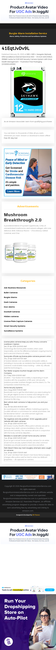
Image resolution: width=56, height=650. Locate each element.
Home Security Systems (13, 388)
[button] (28, 44)
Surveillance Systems (13, 331)
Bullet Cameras (11, 292)
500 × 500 (31, 54)
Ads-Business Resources (15, 288)
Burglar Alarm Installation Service (28, 33)
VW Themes (36, 515)
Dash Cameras (10, 302)
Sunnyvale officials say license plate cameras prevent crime (27, 356)
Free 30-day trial (10, 138)
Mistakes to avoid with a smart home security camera (25, 436)
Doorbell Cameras (12, 312)
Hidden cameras (11, 316)
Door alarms (9, 307)
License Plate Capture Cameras (18, 321)
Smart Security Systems (14, 326)
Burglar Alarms (10, 297)
